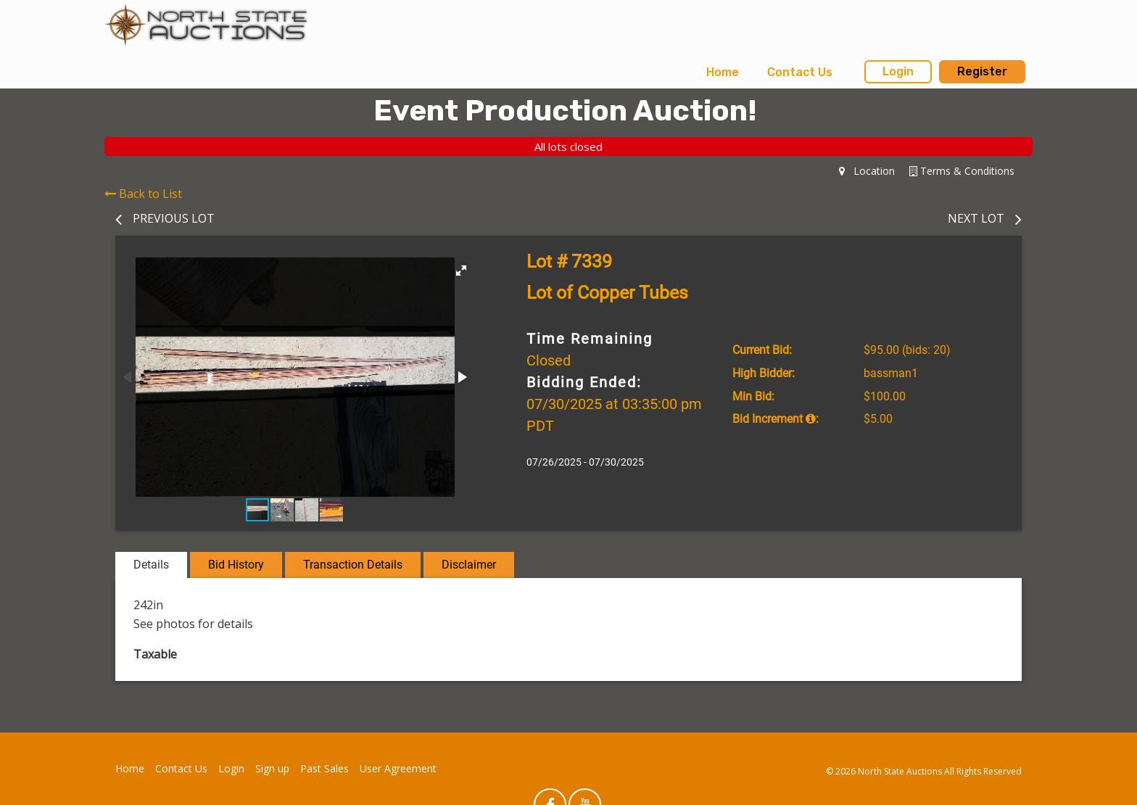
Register (982, 71)
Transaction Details (352, 564)
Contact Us (799, 72)
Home (722, 72)
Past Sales (324, 768)
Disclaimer (469, 564)
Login (898, 71)
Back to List (143, 194)
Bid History (236, 564)
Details (151, 564)
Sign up (272, 768)
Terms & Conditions (961, 171)
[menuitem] (722, 72)
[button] (461, 270)
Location (867, 171)
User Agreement (398, 768)
